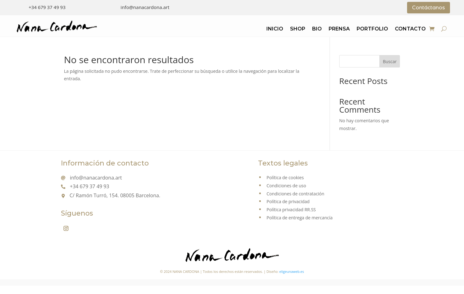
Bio (317, 29)
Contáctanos (428, 8)
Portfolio (372, 29)
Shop (297, 29)
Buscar (390, 61)
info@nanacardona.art (145, 7)
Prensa (339, 29)
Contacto (410, 29)
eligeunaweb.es (291, 271)
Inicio (274, 29)
